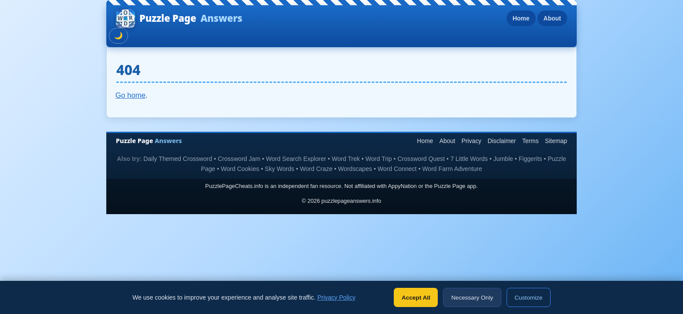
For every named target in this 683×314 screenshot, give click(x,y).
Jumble (503, 158)
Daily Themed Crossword (177, 158)
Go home (130, 95)
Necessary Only (472, 297)
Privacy (471, 140)
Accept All (416, 297)
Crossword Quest (421, 158)
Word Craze (316, 168)
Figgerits (530, 158)
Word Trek (345, 158)
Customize (528, 297)
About (552, 18)
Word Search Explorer (296, 158)
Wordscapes (355, 168)
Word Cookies (240, 168)
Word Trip (378, 158)
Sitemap (556, 140)
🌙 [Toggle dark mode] (118, 35)
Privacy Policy (336, 297)
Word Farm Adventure (452, 168)
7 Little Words (469, 158)
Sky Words (279, 168)
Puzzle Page (179, 18)
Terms (530, 140)
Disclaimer (501, 140)
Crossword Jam (239, 158)
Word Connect (397, 168)
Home (521, 18)
